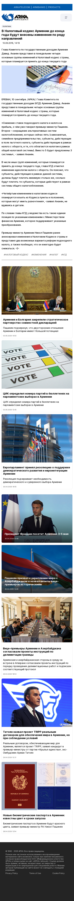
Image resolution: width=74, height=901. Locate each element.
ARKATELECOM (22, 7)
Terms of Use (35, 873)
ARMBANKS (39, 7)
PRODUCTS (54, 7)
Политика (7, 26)
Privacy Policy (12, 873)
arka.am (44, 861)
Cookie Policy (58, 873)
